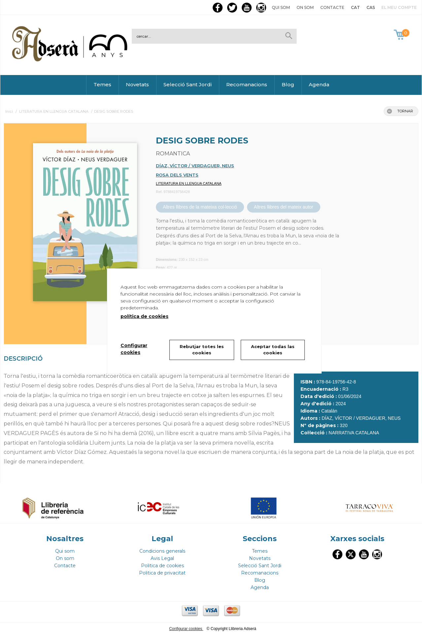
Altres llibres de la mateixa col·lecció (200, 207)
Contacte (332, 7)
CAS (371, 7)
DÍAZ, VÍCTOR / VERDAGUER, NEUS (195, 165)
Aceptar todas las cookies (273, 350)
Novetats (137, 84)
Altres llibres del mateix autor (283, 207)
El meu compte (399, 7)
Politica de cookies (162, 566)
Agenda (319, 84)
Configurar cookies (186, 628)
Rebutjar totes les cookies (202, 350)
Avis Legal (162, 558)
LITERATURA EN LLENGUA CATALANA (189, 183)
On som (305, 7)
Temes (102, 84)
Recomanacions (246, 84)
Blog (288, 84)
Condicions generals (162, 551)
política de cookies (144, 316)
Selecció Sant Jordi (187, 84)
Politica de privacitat (162, 573)
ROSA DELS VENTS (177, 175)
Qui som (281, 7)
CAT (355, 7)
